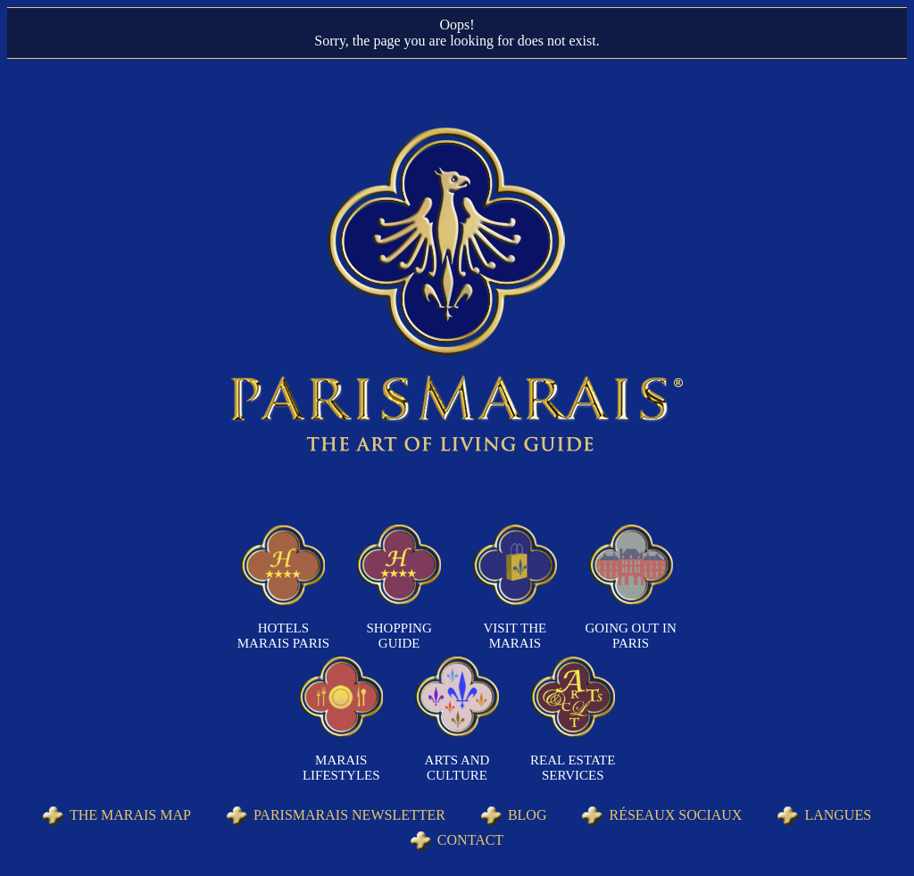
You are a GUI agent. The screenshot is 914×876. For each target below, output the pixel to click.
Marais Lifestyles (341, 767)
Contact (470, 839)
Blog (527, 814)
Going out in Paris (631, 635)
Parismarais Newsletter (349, 814)
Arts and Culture (457, 767)
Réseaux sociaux (675, 814)
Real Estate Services (572, 767)
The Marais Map (130, 814)
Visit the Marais (515, 635)
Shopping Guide (398, 635)
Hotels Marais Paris (283, 635)
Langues (837, 814)
